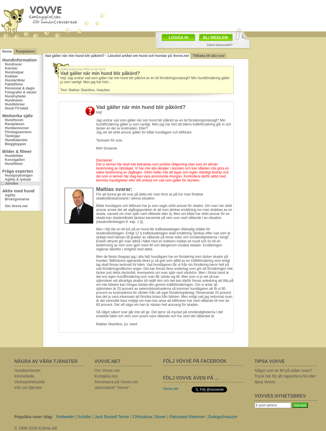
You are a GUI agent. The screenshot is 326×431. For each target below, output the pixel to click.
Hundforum (14, 120)
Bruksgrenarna (17, 199)
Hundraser (13, 64)
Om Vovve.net (16, 206)
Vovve (7, 51)
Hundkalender (16, 140)
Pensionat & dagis (20, 88)
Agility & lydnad (18, 179)
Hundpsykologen (19, 175)
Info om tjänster (28, 387)
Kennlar (11, 68)
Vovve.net (170, 389)
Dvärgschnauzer (222, 416)
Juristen (11, 183)
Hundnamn (14, 100)
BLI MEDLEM (215, 37)
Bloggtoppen (15, 144)
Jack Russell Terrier (111, 416)
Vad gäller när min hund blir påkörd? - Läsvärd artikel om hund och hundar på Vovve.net (117, 56)
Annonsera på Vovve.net (116, 382)
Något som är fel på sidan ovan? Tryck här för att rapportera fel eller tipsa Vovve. (285, 376)
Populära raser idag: (33, 416)
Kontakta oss (106, 376)
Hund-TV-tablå (16, 108)
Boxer (160, 416)
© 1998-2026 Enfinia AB (35, 428)
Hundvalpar (14, 72)
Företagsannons (18, 132)
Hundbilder (14, 156)
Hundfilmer (14, 164)
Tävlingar (12, 136)
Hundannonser (17, 128)
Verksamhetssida (29, 382)
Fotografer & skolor (21, 92)
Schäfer (84, 416)
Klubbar (11, 76)
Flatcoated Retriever (187, 416)
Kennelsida (24, 376)
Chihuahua (142, 416)
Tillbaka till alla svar (208, 56)
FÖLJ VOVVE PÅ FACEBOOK (194, 361)
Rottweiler (65, 416)
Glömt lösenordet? (219, 45)
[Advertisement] (287, 75)
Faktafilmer (14, 84)
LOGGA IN (178, 37)
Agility (10, 195)
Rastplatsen (25, 51)
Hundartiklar (15, 80)
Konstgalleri (15, 160)
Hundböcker (15, 104)
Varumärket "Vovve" (112, 387)
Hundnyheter (15, 96)
